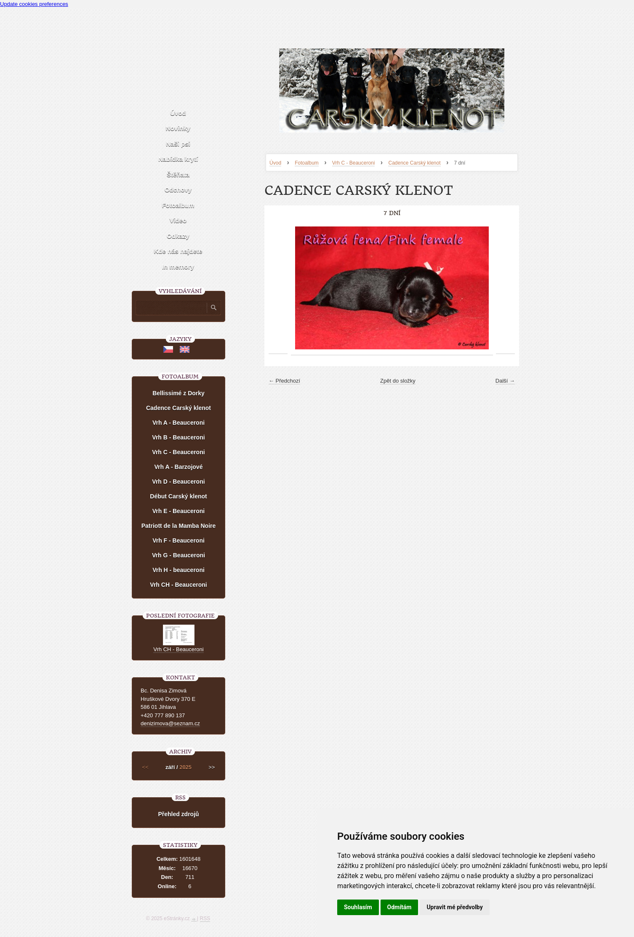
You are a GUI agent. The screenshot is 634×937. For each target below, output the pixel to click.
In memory (178, 266)
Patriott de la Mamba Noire (178, 525)
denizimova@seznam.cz (170, 723)
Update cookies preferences (34, 4)
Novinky (178, 128)
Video (178, 220)
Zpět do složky (398, 381)
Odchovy (178, 189)
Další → (505, 381)
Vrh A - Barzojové (179, 466)
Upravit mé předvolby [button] (454, 907)
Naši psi (178, 143)
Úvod (275, 163)
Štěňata (178, 174)
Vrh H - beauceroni (178, 570)
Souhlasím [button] (358, 907)
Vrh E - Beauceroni (178, 511)
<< (145, 767)
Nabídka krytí (178, 158)
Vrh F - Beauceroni (178, 540)
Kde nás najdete (178, 251)
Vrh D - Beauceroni (178, 481)
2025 (185, 767)
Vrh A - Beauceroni (178, 422)
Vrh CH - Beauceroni (178, 584)
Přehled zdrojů (178, 814)
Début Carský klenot (178, 496)
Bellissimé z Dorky (178, 393)
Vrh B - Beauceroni (178, 437)
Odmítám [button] (399, 907)
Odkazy (178, 236)
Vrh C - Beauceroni (353, 163)
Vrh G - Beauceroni (178, 555)
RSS (205, 918)
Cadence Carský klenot (414, 163)
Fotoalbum (307, 163)
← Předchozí (284, 381)
